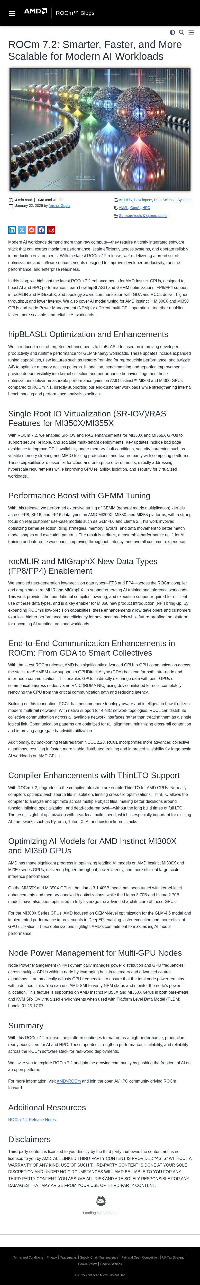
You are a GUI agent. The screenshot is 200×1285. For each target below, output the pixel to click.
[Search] (181, 32)
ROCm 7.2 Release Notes (32, 1120)
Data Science (164, 200)
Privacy (52, 1257)
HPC (146, 208)
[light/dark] (172, 32)
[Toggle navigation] (12, 13)
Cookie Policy (87, 1264)
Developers (143, 200)
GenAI (135, 208)
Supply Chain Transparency (99, 1257)
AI (120, 200)
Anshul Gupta (59, 205)
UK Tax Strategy (173, 1257)
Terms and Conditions (28, 1257)
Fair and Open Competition (140, 1257)
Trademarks (68, 1257)
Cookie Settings (111, 1264)
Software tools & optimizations (143, 215)
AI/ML (123, 208)
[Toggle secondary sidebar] (191, 32)
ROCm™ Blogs (75, 13)
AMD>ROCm (69, 1081)
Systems (184, 200)
